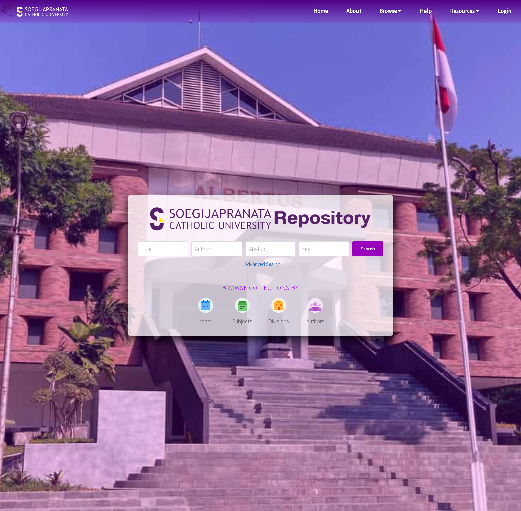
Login (504, 11)
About (353, 11)
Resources (464, 11)
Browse (390, 11)
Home (320, 11)
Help (426, 11)
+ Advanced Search (260, 264)
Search (368, 248)
